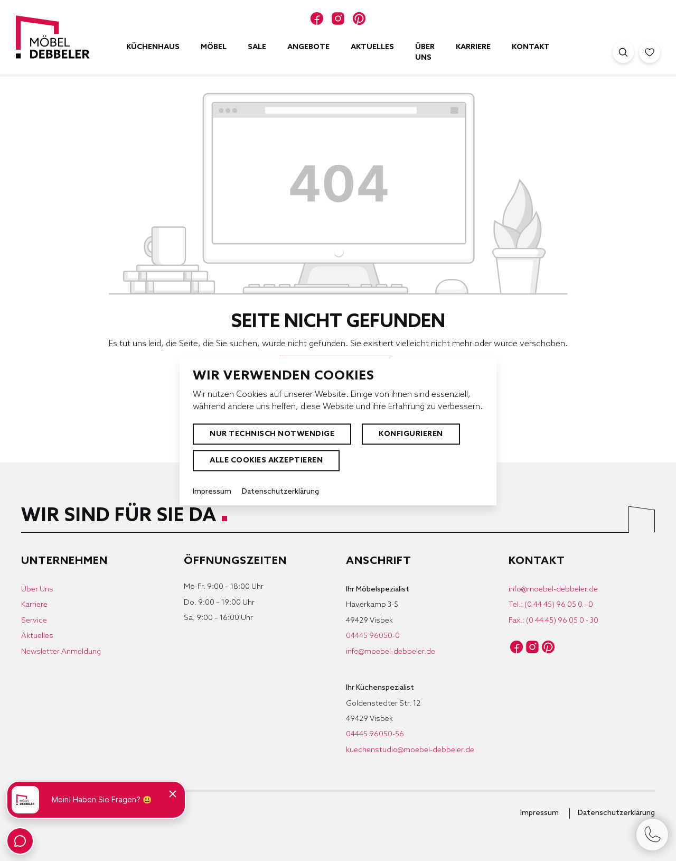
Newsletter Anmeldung (61, 651)
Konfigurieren (411, 434)
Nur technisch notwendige (272, 434)
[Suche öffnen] (623, 52)
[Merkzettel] (649, 52)
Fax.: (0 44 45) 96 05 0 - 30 (553, 620)
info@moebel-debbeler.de (390, 651)
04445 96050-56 (375, 734)
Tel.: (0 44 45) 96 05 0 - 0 (551, 604)
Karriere (34, 604)
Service (34, 620)
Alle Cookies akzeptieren (266, 460)
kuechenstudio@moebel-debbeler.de (410, 750)
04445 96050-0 (373, 636)
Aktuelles (37, 636)
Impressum (539, 813)
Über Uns (37, 589)
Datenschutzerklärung (616, 813)
